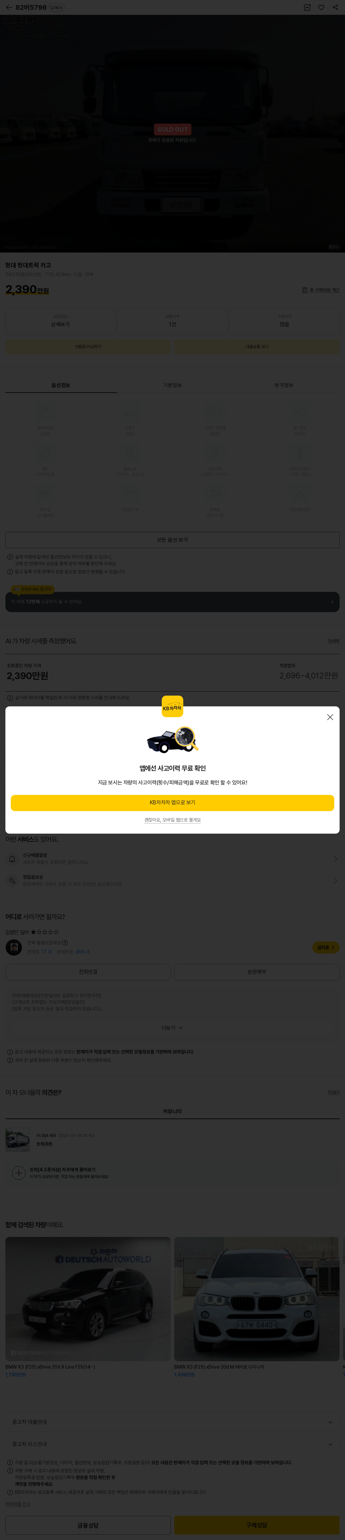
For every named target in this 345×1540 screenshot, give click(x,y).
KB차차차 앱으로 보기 (172, 802)
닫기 (330, 717)
